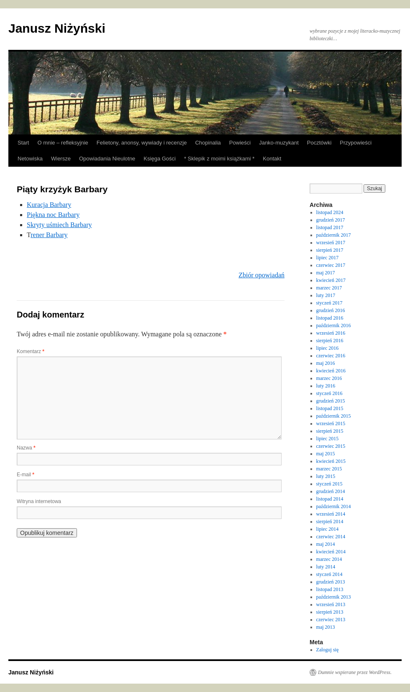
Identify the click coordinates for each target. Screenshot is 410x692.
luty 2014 (326, 567)
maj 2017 (325, 273)
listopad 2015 (329, 408)
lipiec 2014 (327, 529)
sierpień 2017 (329, 250)
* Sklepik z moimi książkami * (219, 158)
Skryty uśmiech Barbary (59, 224)
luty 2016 (326, 386)
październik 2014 (333, 506)
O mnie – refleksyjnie (62, 142)
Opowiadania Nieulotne (107, 158)
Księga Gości (160, 158)
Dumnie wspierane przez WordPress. (355, 672)
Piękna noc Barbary (53, 214)
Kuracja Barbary (49, 204)
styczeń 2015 (329, 484)
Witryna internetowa (39, 501)
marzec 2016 (329, 378)
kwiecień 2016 (331, 371)
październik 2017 (333, 235)
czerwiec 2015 (331, 446)
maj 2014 (325, 544)
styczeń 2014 (329, 574)
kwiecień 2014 (331, 552)
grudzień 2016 (330, 310)
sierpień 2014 (329, 521)
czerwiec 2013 (331, 619)
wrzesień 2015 (331, 423)
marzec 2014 (329, 559)
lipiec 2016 (327, 348)
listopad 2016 (329, 318)
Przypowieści (356, 142)
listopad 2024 (329, 212)
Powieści (240, 142)
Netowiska (30, 158)
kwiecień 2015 (331, 461)
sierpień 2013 (329, 612)
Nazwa (26, 448)
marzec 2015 (329, 469)
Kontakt (272, 158)
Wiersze (61, 158)
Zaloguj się (327, 650)
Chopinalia (207, 142)
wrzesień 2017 (331, 242)
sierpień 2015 (329, 431)
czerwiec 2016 (331, 356)
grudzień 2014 (330, 491)
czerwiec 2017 (331, 265)
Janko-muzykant (279, 142)
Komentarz (30, 351)
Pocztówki (319, 142)
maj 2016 (325, 363)
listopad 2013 (329, 589)
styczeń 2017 (329, 303)
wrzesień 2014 (331, 514)
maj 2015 (325, 454)
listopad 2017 (329, 227)
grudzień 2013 (330, 582)
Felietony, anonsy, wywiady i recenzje (142, 142)
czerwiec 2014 (331, 537)
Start (23, 142)
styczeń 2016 (329, 393)
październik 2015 (333, 416)
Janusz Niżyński (56, 28)
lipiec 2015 (327, 439)
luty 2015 (326, 476)
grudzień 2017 (330, 220)
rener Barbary (49, 234)
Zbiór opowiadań (261, 275)
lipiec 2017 (327, 258)
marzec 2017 (329, 288)
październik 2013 (333, 597)
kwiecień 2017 (331, 280)
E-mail (25, 475)
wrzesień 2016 (331, 333)
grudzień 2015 (330, 401)
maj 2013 (325, 627)
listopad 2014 (329, 499)
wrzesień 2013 (331, 604)
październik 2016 (333, 325)
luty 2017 (326, 295)
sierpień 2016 (329, 340)
